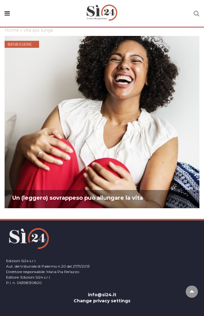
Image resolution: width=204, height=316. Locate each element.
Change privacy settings (102, 301)
